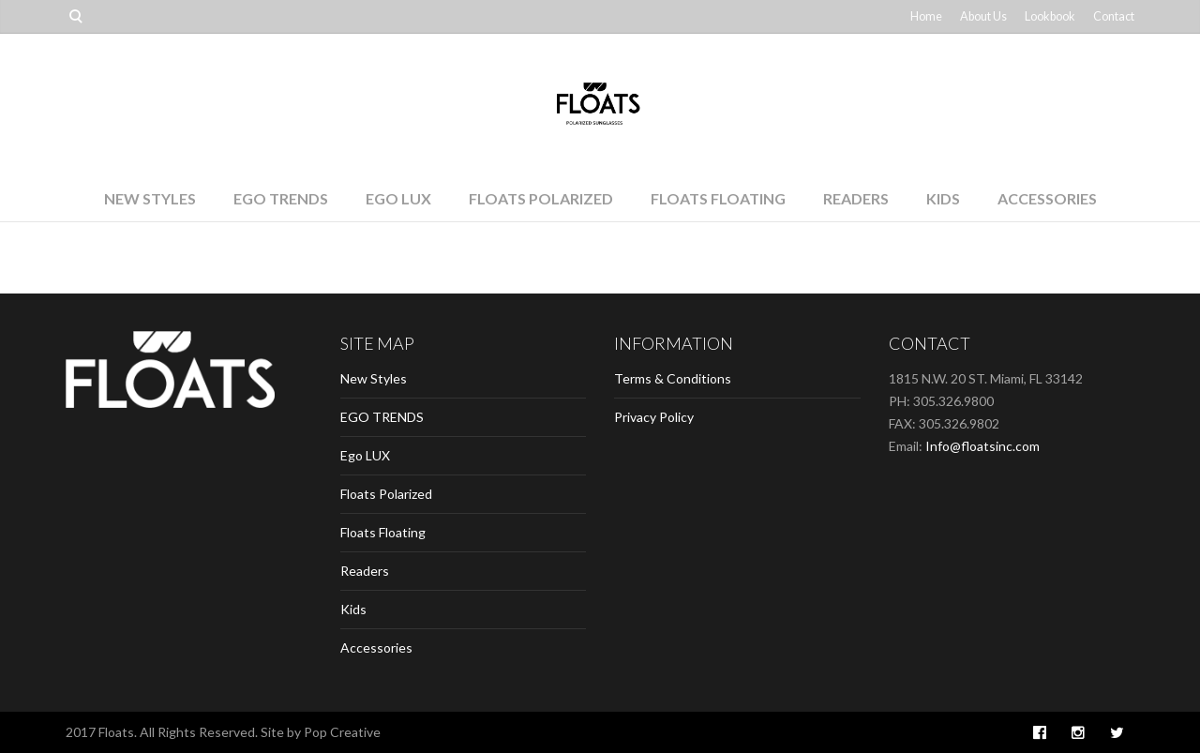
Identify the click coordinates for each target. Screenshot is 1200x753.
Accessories (1047, 198)
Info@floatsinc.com (982, 446)
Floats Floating (718, 198)
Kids (943, 198)
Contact (1113, 16)
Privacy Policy (654, 417)
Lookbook (1050, 16)
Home (926, 16)
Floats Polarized (541, 198)
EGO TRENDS (280, 198)
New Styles (150, 198)
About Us (983, 16)
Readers (856, 198)
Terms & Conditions (672, 378)
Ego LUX (398, 198)
